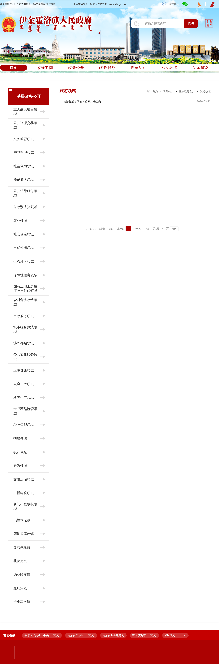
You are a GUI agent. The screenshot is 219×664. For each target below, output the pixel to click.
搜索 (191, 24)
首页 (14, 67)
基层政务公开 (187, 91)
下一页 (137, 228)
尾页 (148, 228)
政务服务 (107, 67)
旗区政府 (170, 635)
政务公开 (76, 67)
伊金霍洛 (201, 67)
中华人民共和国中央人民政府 (41, 635)
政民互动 (138, 67)
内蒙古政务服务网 (113, 635)
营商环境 (169, 67)
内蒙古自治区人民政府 (81, 635)
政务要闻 (45, 67)
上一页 (120, 228)
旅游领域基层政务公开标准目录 (82, 101)
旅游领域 (205, 91)
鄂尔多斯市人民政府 (144, 635)
